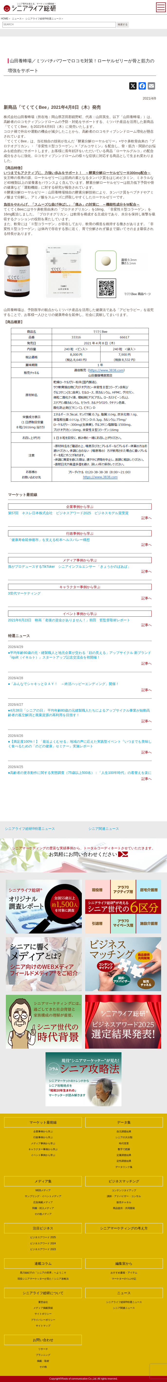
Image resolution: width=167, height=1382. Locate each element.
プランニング (43, 1355)
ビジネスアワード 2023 (43, 1249)
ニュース (17, 18)
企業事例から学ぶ (43, 1131)
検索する (123, 24)
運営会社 (43, 1302)
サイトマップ (43, 1325)
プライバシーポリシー (43, 1319)
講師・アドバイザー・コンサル (124, 1196)
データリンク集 (123, 1167)
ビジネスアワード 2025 (43, 1237)
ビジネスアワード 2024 (43, 1243)
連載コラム (43, 1263)
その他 (43, 1366)
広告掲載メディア (43, 1202)
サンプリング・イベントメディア (43, 1196)
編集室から (123, 1263)
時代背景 (124, 1143)
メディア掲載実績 (43, 1308)
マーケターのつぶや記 (124, 1278)
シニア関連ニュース (103, 829)
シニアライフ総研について (43, 1293)
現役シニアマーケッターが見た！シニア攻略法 (43, 1278)
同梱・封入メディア (43, 1208)
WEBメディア (43, 1190)
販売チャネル (124, 1202)
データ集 (124, 1122)
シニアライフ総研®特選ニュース (43, 18)
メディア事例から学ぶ (43, 1143)
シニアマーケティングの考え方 (124, 1228)
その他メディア (43, 1214)
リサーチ (43, 1349)
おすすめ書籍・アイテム (124, 1272)
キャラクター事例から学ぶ (43, 1149)
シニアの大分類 (123, 1137)
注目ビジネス (43, 1228)
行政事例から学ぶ (43, 1137)
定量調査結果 (124, 1155)
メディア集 (43, 1181)
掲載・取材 (43, 1361)
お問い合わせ (43, 1340)
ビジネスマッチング (124, 1181)
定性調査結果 (124, 1161)
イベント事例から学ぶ (43, 1155)
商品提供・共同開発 (124, 1208)
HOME (4, 18)
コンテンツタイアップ (124, 1190)
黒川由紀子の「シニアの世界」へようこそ (43, 1272)
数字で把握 (124, 1149)
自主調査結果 (124, 1131)
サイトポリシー (43, 1313)
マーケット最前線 (43, 1122)
